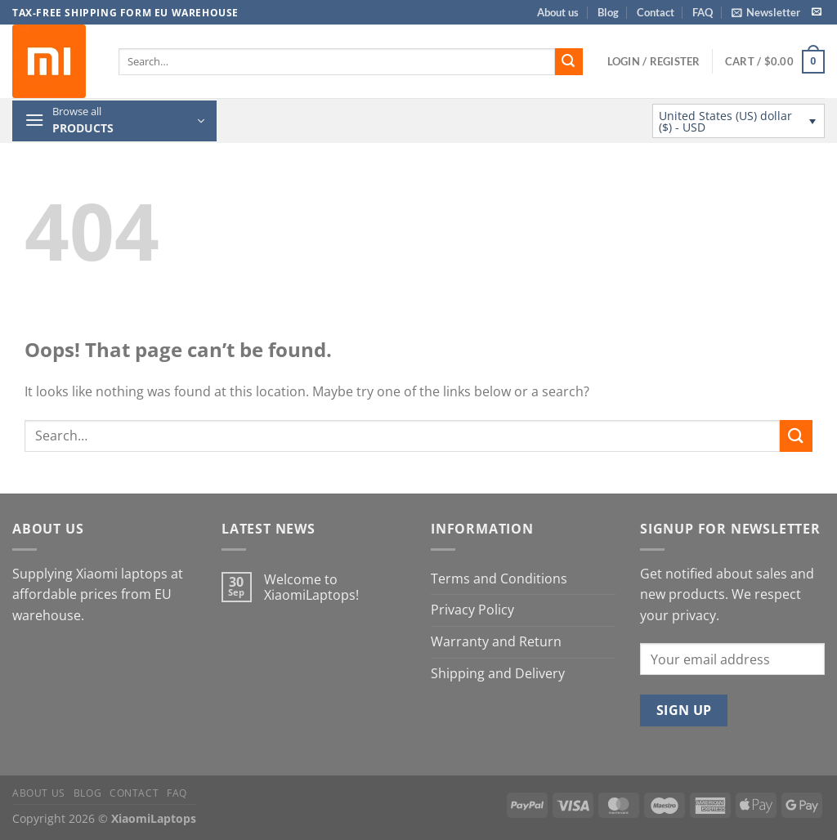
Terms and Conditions (499, 579)
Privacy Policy (472, 610)
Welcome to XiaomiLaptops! (311, 587)
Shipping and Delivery (498, 673)
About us (558, 12)
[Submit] (569, 62)
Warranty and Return (496, 641)
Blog (608, 12)
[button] (766, 12)
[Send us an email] (816, 12)
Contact (655, 12)
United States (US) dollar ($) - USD (725, 121)
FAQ (702, 12)
